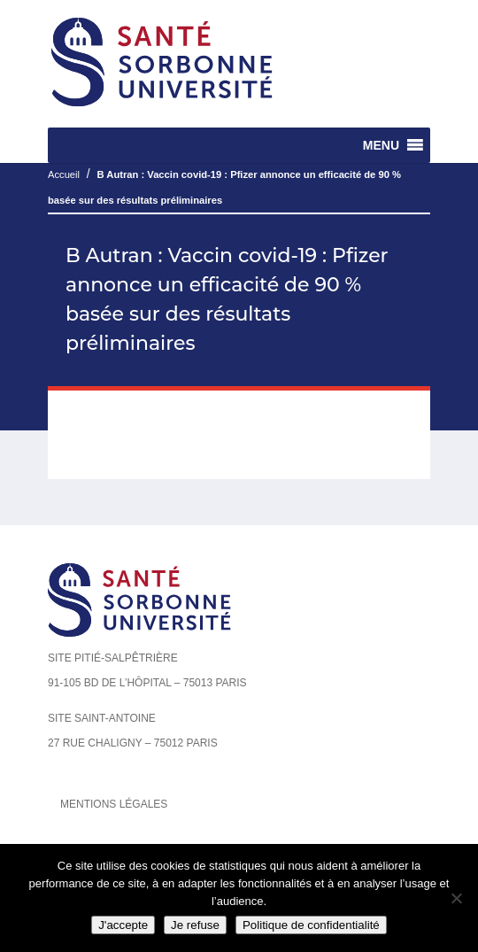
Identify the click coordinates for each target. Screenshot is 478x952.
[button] (381, 145)
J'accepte (123, 925)
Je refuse (195, 925)
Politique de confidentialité (311, 925)
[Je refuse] (456, 898)
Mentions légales (113, 804)
